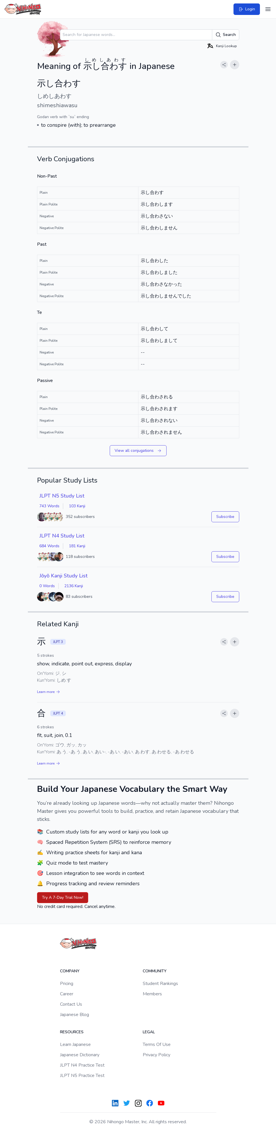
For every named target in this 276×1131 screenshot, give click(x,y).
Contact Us (71, 1004)
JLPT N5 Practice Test (82, 1075)
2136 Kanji (73, 586)
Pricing (66, 983)
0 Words (47, 586)
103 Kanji (77, 506)
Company (70, 971)
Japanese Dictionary (79, 1055)
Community (155, 971)
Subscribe (225, 516)
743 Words (49, 506)
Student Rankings (160, 983)
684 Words (49, 546)
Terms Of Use (157, 1044)
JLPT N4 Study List (61, 535)
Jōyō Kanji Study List (63, 575)
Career (66, 994)
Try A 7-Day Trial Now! (62, 897)
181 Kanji (77, 546)
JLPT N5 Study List (61, 495)
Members (152, 994)
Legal (149, 1032)
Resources (72, 1032)
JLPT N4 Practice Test (82, 1065)
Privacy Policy (156, 1055)
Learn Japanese (75, 1044)
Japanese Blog (74, 1014)
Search (225, 35)
